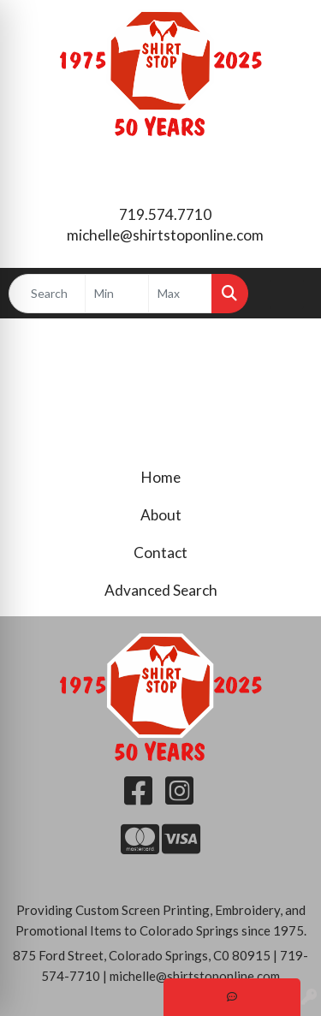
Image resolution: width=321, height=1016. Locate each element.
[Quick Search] (47, 293)
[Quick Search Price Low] (117, 293)
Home (161, 477)
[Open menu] (287, 293)
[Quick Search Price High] (180, 293)
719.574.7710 (165, 214)
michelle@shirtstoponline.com (165, 235)
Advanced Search (160, 590)
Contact (160, 552)
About (160, 515)
